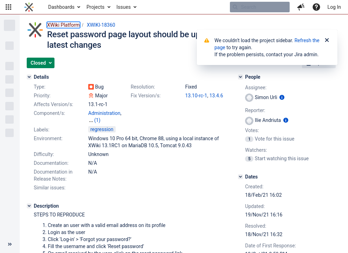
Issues (123, 7)
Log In (334, 7)
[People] (240, 76)
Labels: (41, 129)
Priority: (42, 95)
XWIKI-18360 (101, 25)
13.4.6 (216, 95)
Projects (95, 7)
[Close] (326, 40)
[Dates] (240, 176)
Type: (39, 87)
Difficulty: (44, 154)
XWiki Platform (63, 25)
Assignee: (255, 87)
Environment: (48, 138)
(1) (97, 120)
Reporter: (255, 110)
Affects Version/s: (53, 104)
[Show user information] (282, 97)
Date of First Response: (270, 245)
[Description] (29, 205)
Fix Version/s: (146, 95)
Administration (104, 113)
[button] (8, 7)
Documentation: (51, 163)
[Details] (29, 76)
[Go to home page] (29, 7)
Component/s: (49, 113)
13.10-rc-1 (196, 95)
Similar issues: (49, 187)
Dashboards (61, 7)
